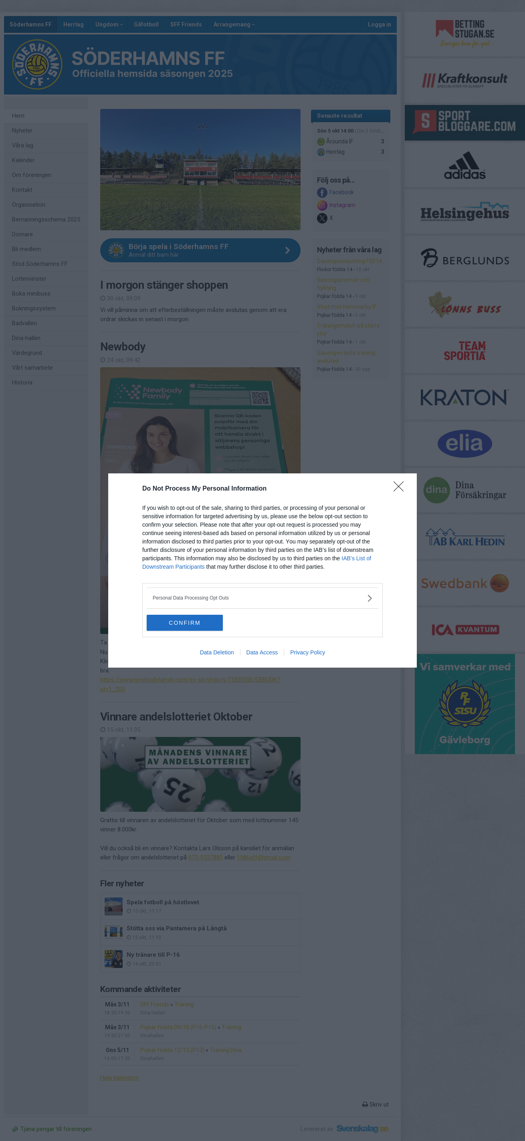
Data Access (262, 652)
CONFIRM (184, 623)
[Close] (401, 489)
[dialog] (262, 570)
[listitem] (262, 598)
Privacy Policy (307, 652)
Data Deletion (217, 652)
